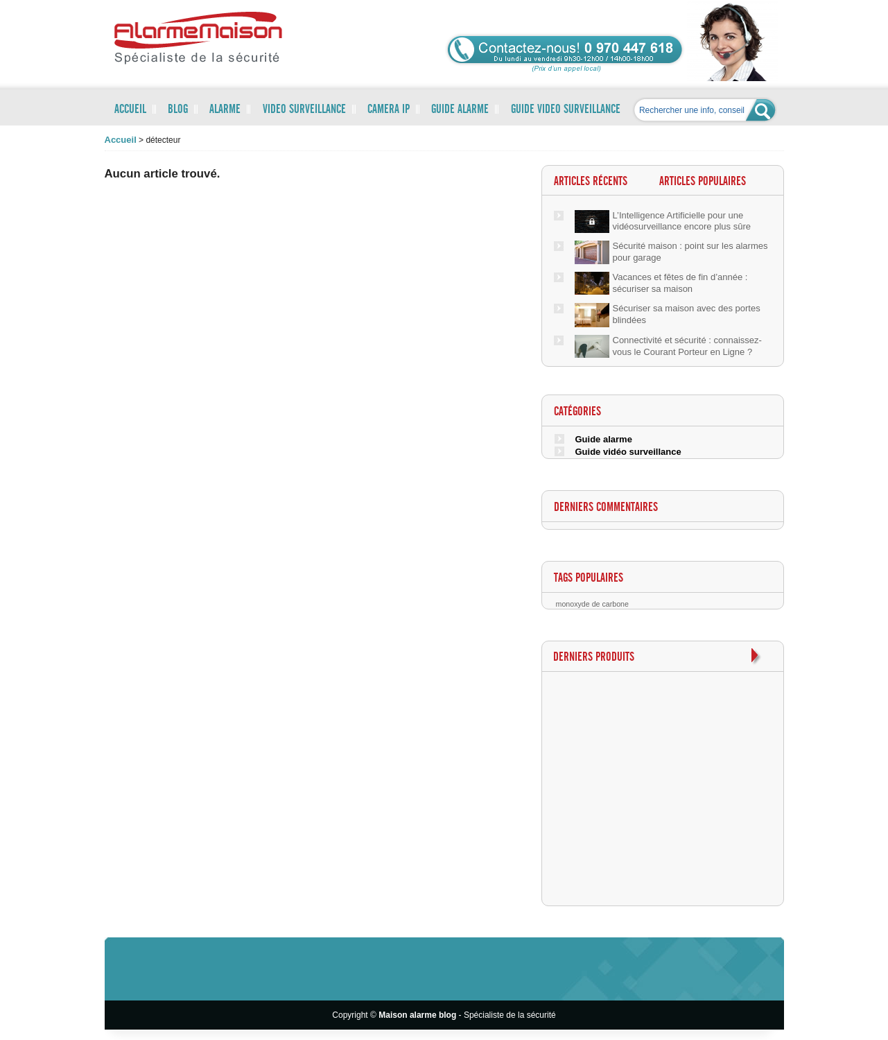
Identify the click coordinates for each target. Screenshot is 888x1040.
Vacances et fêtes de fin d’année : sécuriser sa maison (680, 283)
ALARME (225, 109)
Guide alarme (603, 439)
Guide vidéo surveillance (628, 452)
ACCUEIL (130, 109)
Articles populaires (702, 181)
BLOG (178, 109)
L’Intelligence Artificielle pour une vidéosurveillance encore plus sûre (682, 221)
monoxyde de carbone (592, 604)
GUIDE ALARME (460, 109)
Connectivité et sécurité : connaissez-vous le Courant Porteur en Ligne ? (687, 346)
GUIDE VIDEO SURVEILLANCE (565, 109)
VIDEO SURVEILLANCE (304, 109)
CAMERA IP (388, 109)
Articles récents (590, 181)
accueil (121, 140)
